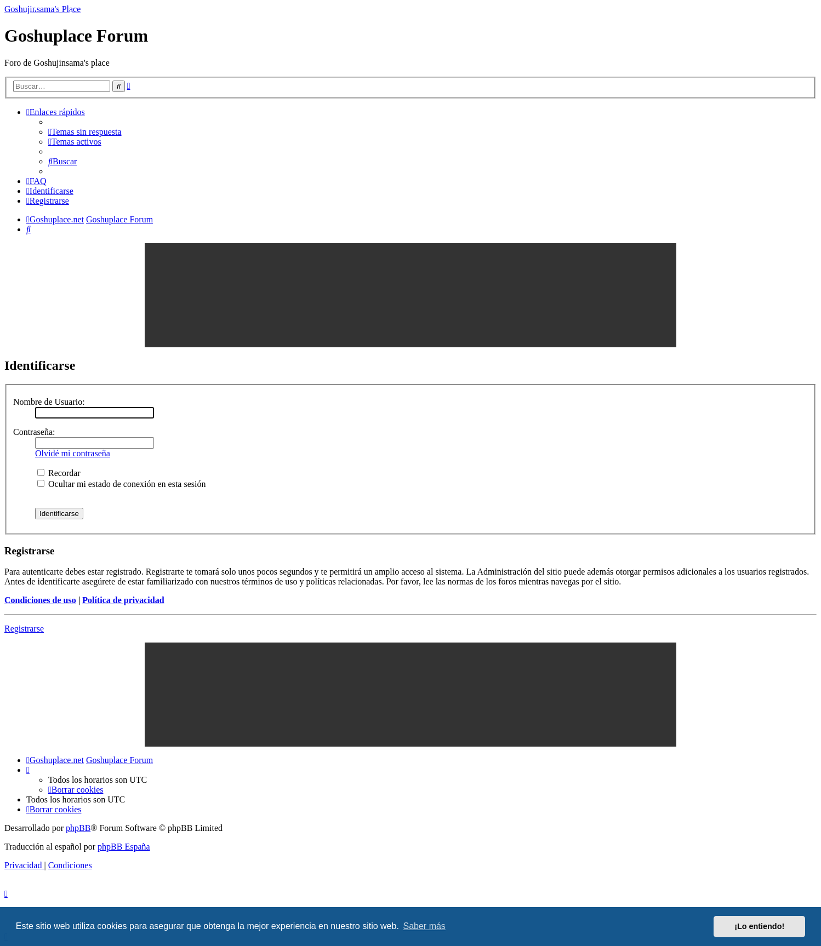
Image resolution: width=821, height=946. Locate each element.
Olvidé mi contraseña (72, 453)
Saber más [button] (424, 926)
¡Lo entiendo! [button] (759, 926)
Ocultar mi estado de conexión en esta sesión (121, 484)
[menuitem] (85, 131)
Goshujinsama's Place (42, 9)
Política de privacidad (123, 600)
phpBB (78, 828)
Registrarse (24, 628)
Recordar (59, 473)
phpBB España (124, 846)
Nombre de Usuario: (49, 401)
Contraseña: (34, 432)
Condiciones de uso (40, 600)
